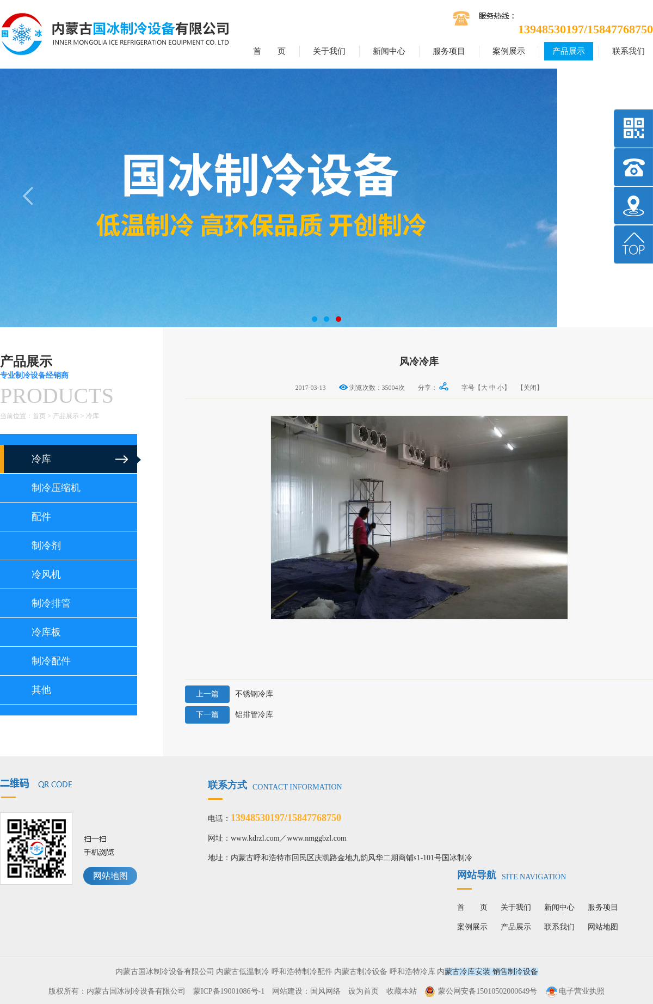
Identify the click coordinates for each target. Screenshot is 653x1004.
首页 (39, 416)
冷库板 (46, 632)
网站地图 (110, 875)
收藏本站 (401, 991)
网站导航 (511, 875)
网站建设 (287, 991)
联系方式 (275, 785)
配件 (41, 516)
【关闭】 (530, 387)
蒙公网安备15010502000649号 (487, 991)
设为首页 (363, 991)
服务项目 (449, 51)
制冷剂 (46, 545)
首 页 (269, 51)
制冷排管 (51, 603)
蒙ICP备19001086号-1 (228, 991)
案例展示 (508, 51)
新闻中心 (389, 51)
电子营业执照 (575, 991)
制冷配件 (51, 661)
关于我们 (329, 51)
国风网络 (325, 991)
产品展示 (568, 51)
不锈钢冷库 (229, 694)
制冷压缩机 (56, 487)
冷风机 (46, 574)
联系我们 (628, 51)
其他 (41, 689)
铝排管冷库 (229, 715)
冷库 (92, 416)
